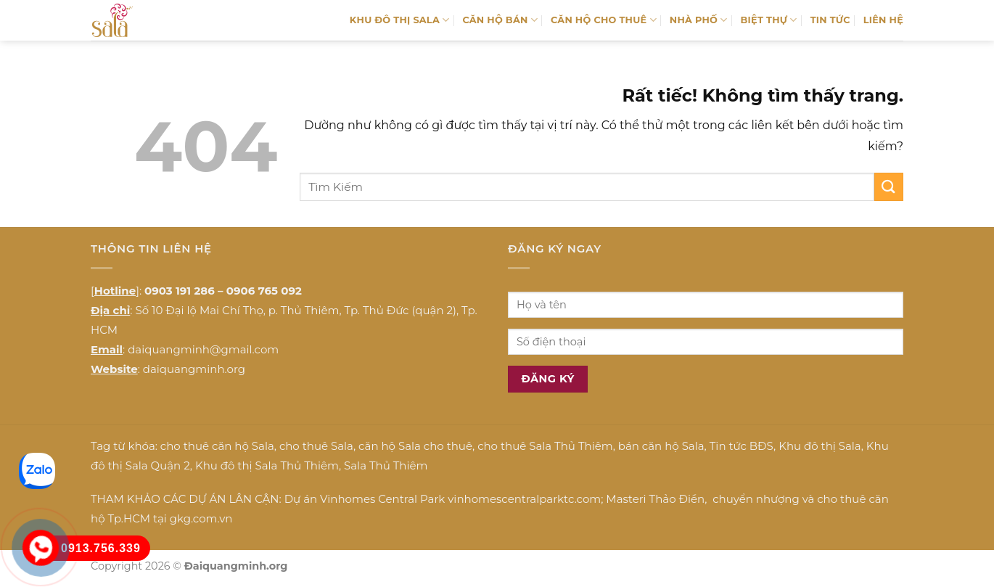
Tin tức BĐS (741, 446)
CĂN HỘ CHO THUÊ (604, 20)
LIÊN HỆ (883, 20)
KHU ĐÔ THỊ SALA (400, 20)
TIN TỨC (830, 20)
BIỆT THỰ (769, 20)
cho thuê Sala (316, 446)
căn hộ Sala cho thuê (415, 446)
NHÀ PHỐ (699, 20)
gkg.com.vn (201, 518)
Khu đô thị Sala (819, 446)
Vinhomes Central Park (382, 499)
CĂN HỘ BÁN (500, 20)
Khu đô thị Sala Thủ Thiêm (267, 465)
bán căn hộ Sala (661, 446)
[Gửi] (888, 187)
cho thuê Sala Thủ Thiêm (545, 446)
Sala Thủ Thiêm (385, 465)
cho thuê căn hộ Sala (217, 446)
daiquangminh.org (194, 369)
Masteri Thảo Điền (655, 499)
